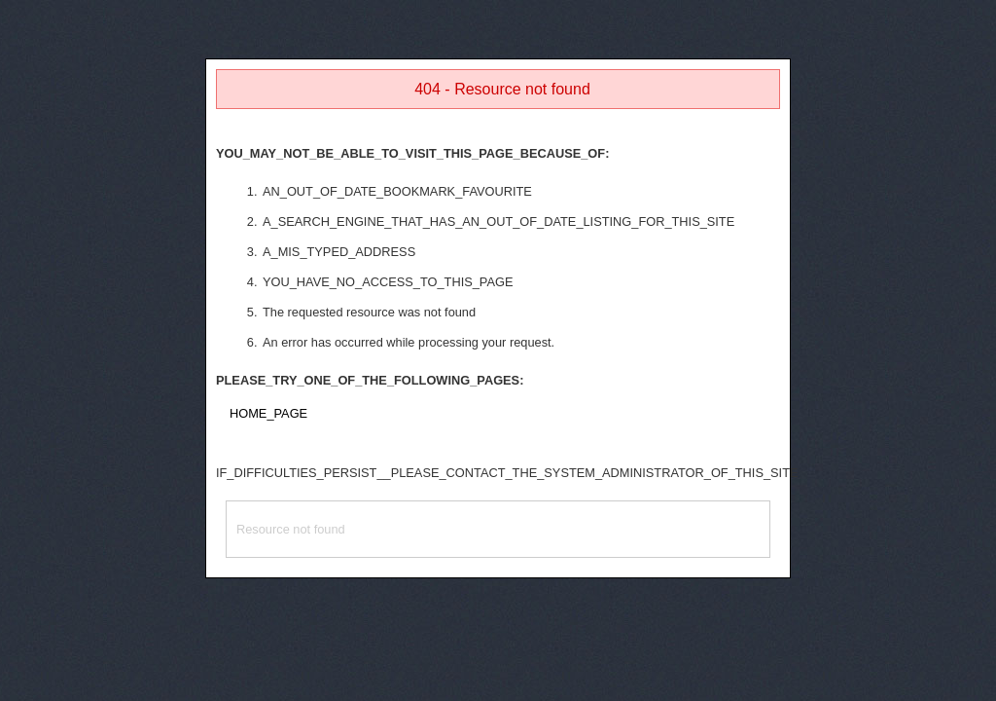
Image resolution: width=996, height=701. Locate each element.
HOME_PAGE (268, 413)
